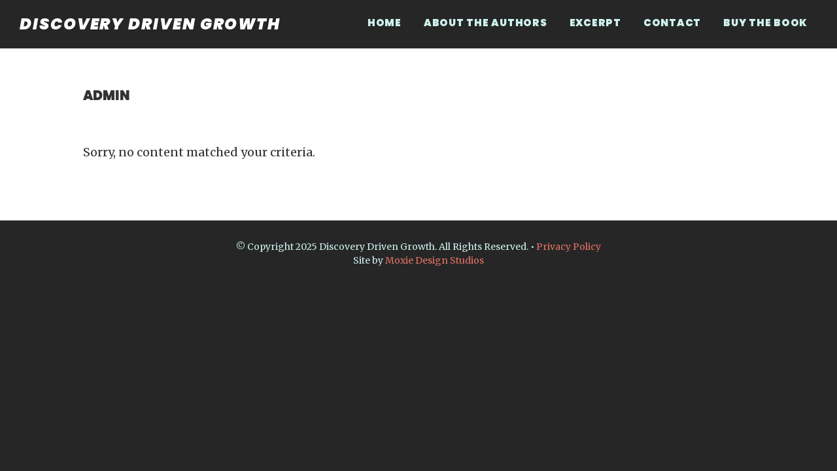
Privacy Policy (568, 247)
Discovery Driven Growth (150, 24)
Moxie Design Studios (434, 260)
